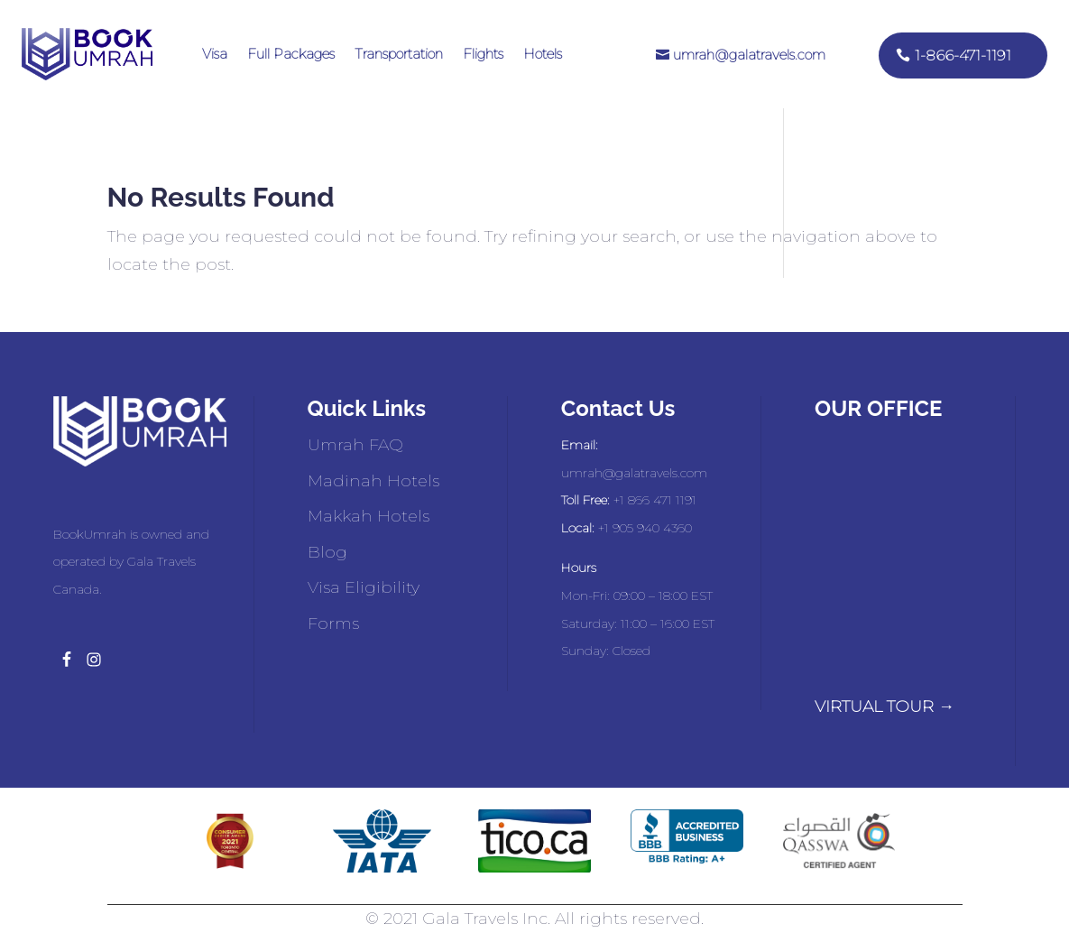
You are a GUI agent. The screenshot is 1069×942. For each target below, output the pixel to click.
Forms (333, 623)
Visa (214, 53)
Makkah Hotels (368, 516)
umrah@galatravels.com (749, 54)
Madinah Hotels (373, 481)
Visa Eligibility (363, 587)
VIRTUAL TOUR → (884, 706)
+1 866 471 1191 (654, 500)
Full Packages (291, 53)
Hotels (542, 53)
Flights (483, 53)
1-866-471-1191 (963, 55)
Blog (327, 552)
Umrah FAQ (355, 445)
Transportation (399, 53)
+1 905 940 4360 (645, 528)
